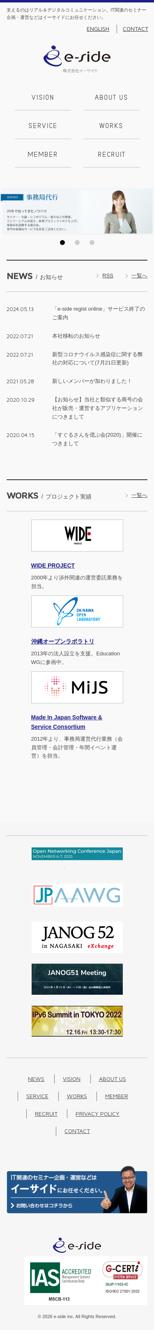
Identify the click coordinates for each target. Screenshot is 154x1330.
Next (145, 211)
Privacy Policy (98, 1113)
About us (111, 98)
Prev (8, 211)
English (98, 29)
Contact (135, 29)
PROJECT (53, 565)
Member (43, 155)
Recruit (111, 155)
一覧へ (139, 275)
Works (111, 126)
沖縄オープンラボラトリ (62, 641)
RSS (107, 275)
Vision (43, 98)
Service (42, 126)
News (36, 1078)
